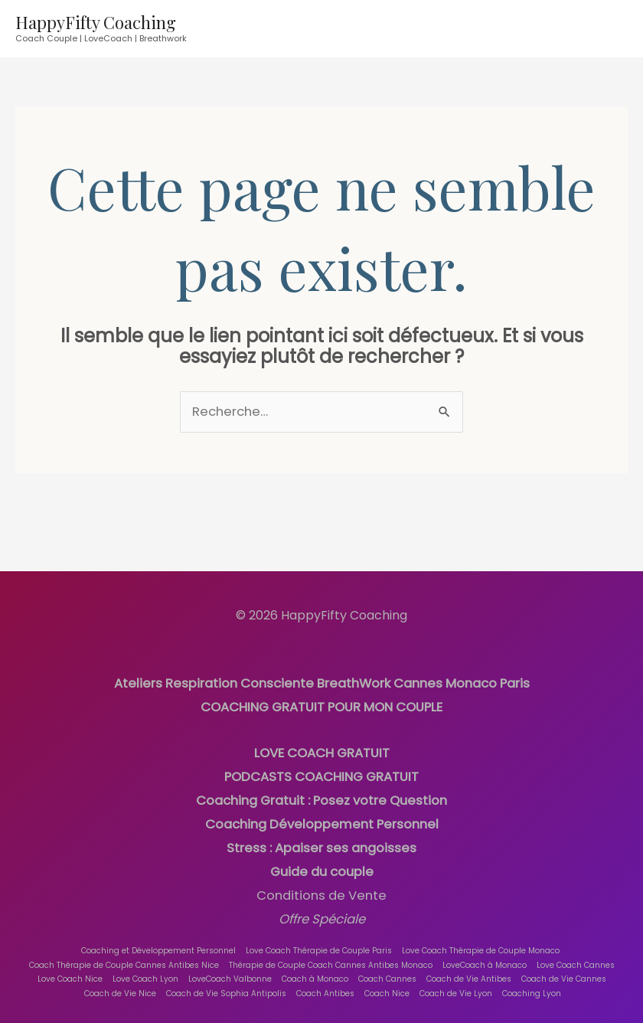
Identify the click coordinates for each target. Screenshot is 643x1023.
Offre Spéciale (321, 910)
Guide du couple (321, 864)
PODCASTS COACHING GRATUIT (321, 774)
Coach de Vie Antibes (468, 969)
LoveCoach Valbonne (230, 969)
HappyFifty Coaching (95, 22)
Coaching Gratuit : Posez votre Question (322, 796)
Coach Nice (387, 983)
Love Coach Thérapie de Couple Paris (318, 940)
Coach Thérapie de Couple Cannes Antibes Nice (124, 954)
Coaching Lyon (532, 983)
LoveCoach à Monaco (484, 954)
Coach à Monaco (315, 969)
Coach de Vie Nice (121, 983)
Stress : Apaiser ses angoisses (321, 842)
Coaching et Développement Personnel (157, 940)
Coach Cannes (387, 969)
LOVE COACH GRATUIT (321, 751)
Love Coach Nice (70, 969)
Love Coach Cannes (576, 954)
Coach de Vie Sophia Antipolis (227, 983)
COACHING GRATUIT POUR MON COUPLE (321, 705)
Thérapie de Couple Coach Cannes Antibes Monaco (330, 954)
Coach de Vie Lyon (456, 983)
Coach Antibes (326, 983)
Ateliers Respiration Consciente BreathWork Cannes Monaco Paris (321, 682)
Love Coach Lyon (145, 969)
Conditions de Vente (322, 887)
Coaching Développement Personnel (321, 819)
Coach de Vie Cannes (563, 969)
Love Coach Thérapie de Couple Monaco (480, 940)
